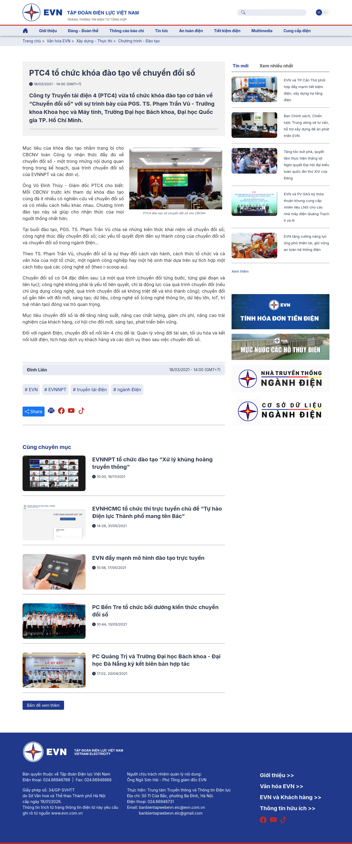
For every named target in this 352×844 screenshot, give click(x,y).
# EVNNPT (55, 389)
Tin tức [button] (161, 30)
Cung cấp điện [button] (297, 30)
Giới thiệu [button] (48, 30)
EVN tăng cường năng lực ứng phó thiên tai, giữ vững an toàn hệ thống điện (306, 243)
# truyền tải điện (90, 389)
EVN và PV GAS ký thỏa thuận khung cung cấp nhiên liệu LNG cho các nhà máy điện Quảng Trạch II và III (306, 207)
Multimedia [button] (262, 30)
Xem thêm (240, 271)
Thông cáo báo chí (126, 30)
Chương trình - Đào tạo (139, 41)
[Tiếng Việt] (81, 12)
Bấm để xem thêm (43, 705)
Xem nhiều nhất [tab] (276, 65)
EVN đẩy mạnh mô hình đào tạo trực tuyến (148, 558)
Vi (319, 12)
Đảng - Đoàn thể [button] (83, 30)
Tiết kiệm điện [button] (227, 30)
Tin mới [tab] (241, 65)
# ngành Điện (127, 389)
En (325, 12)
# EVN (31, 389)
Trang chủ (32, 41)
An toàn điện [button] (191, 30)
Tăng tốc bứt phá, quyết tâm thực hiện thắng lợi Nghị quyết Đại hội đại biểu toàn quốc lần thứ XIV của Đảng (306, 164)
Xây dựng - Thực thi (94, 41)
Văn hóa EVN (58, 41)
